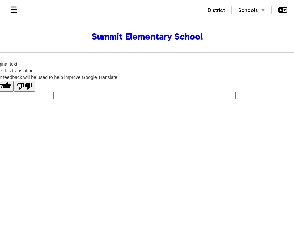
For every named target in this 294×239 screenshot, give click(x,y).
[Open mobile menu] (13, 10)
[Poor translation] (24, 86)
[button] (252, 10)
